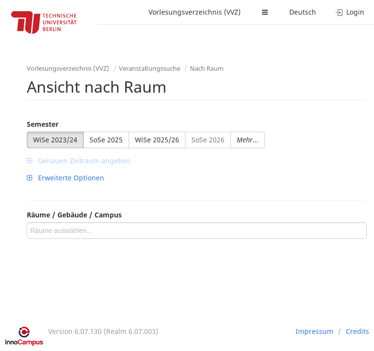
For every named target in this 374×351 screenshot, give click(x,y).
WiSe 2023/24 (55, 139)
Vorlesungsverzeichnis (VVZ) (195, 12)
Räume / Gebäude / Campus (74, 214)
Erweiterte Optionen (65, 177)
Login (350, 12)
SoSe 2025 (106, 139)
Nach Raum (207, 68)
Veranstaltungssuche (149, 68)
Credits (357, 331)
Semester (42, 124)
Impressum (314, 331)
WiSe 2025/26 (157, 139)
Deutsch (302, 12)
